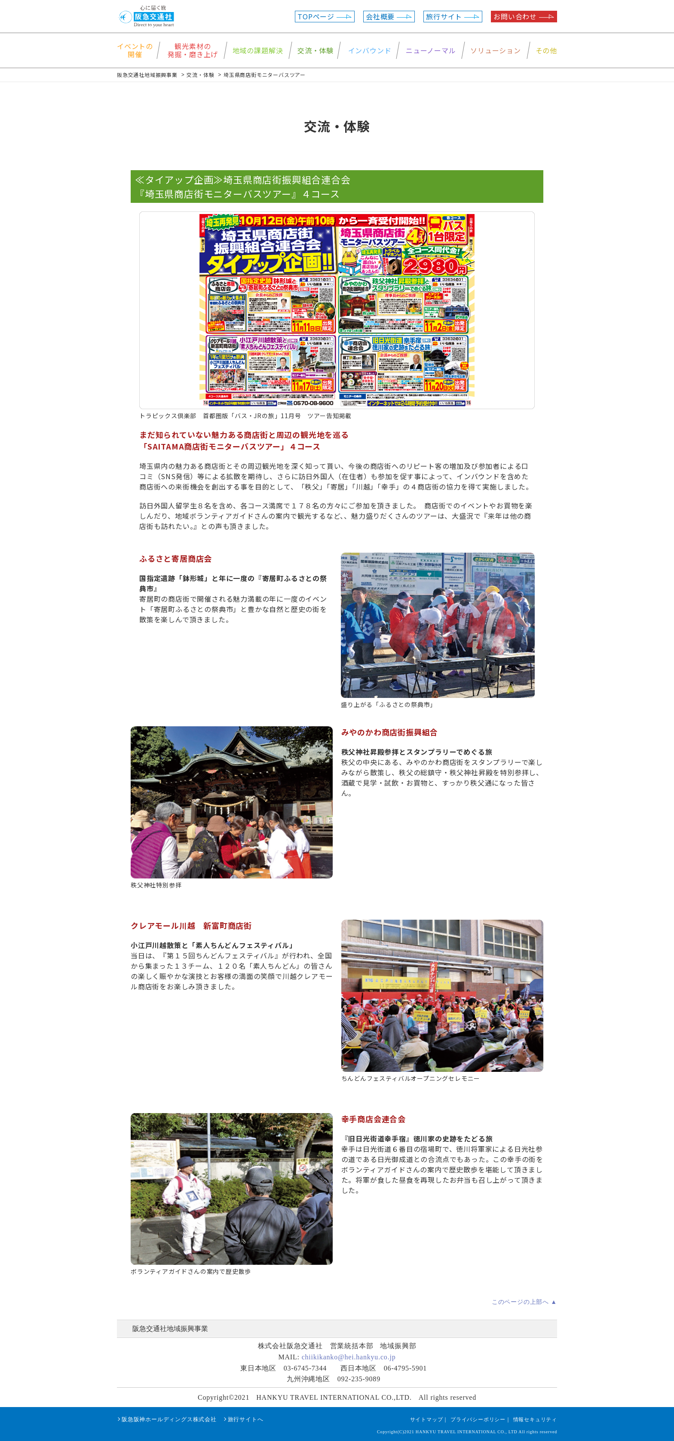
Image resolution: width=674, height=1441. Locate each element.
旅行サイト (453, 16)
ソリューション (495, 50)
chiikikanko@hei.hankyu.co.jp (349, 1357)
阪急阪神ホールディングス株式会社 (169, 1419)
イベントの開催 (135, 50)
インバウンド (370, 50)
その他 (546, 50)
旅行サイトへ (245, 1419)
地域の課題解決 (258, 50)
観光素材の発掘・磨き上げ (193, 50)
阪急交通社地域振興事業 (170, 1328)
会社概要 (389, 16)
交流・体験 (315, 50)
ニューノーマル (431, 50)
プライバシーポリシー (478, 1420)
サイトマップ (426, 1420)
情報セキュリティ (535, 1420)
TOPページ (324, 16)
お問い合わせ (524, 16)
